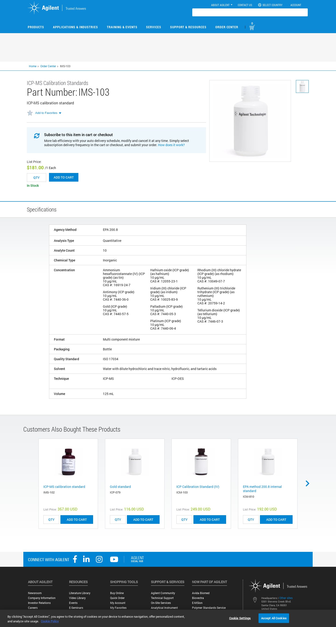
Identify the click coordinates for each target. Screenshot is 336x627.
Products (36, 27)
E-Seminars (76, 607)
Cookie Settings (240, 618)
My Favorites (118, 607)
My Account (117, 603)
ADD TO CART (77, 519)
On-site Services (161, 603)
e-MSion (197, 603)
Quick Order (117, 598)
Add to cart (64, 177)
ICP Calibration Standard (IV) (197, 486)
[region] (168, 618)
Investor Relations (39, 603)
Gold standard (120, 486)
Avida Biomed (201, 593)
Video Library (77, 598)
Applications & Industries (75, 27)
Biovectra (198, 598)
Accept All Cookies (274, 618)
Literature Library (79, 593)
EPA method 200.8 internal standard (262, 488)
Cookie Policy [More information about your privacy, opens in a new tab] (50, 621)
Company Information (42, 598)
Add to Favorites (46, 113)
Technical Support (162, 598)
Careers (33, 607)
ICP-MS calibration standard (64, 486)
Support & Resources (188, 27)
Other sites (286, 598)
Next (309, 483)
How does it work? (171, 145)
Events (73, 603)
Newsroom (35, 593)
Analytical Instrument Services (164, 609)
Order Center (226, 27)
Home (32, 66)
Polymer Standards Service (209, 607)
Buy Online (117, 593)
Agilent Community (163, 593)
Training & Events (122, 27)
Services (153, 27)
